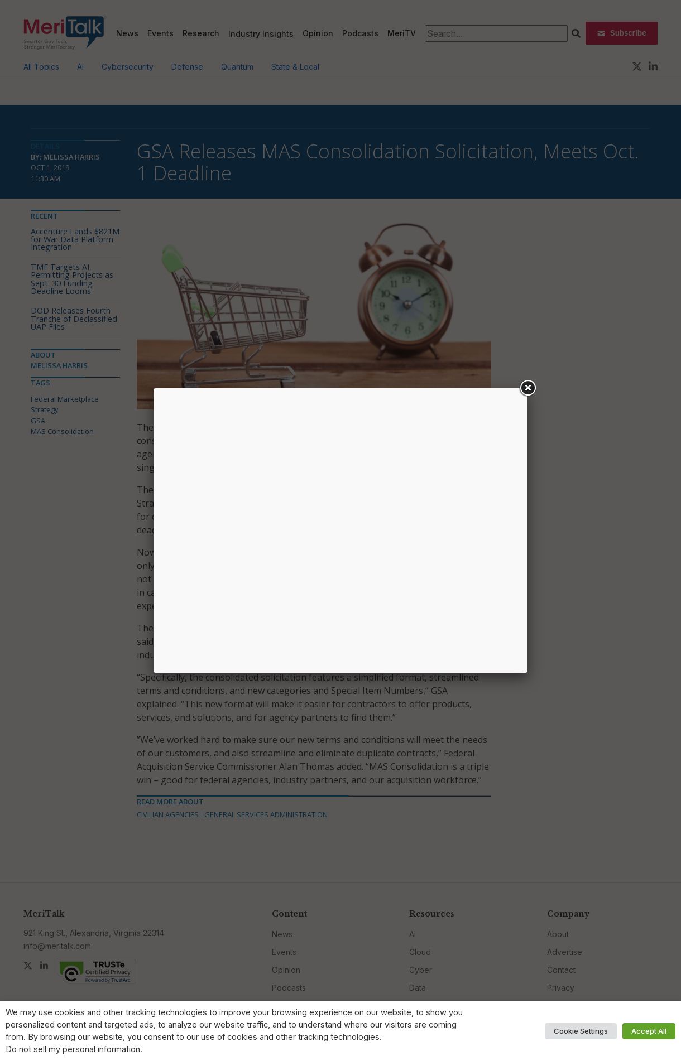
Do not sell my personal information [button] (73, 1049)
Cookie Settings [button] (581, 1030)
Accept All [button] (648, 1030)
